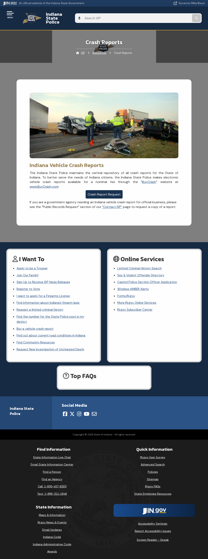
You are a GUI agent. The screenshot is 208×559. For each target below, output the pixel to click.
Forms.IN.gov (126, 290)
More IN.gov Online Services (137, 298)
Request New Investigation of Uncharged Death (52, 346)
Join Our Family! (28, 269)
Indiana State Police (62, 14)
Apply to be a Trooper (33, 262)
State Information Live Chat (52, 454)
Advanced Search (153, 461)
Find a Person (52, 469)
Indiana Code (52, 534)
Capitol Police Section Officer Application (148, 276)
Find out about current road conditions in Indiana (53, 332)
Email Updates (52, 527)
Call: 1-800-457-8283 (52, 483)
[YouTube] (86, 411)
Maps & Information (52, 512)
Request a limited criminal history (41, 305)
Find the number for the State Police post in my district (52, 315)
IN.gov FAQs (152, 483)
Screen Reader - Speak (153, 537)
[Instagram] (79, 411)
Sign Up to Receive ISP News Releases (44, 276)
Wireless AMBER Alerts (133, 283)
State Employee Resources (152, 490)
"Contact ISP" (112, 200)
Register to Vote (29, 283)
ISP (83, 46)
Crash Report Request (104, 187)
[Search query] (174, 15)
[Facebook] (65, 411)
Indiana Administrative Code (52, 541)
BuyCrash (149, 175)
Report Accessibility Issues (153, 528)
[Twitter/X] (72, 411)
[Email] (94, 411)
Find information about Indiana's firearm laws (50, 298)
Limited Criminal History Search (140, 262)
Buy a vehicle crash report (36, 325)
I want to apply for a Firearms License (44, 290)
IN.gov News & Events (52, 519)
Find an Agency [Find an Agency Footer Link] (52, 476)
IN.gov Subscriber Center (135, 305)
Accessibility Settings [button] (152, 521)
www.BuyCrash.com (44, 179)
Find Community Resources (37, 339)
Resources (99, 46)
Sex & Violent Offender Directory (141, 269)
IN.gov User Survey (152, 454)
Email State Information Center (52, 461)
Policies (153, 469)
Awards (52, 548)
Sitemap (153, 476)
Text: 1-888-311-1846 (52, 490)
